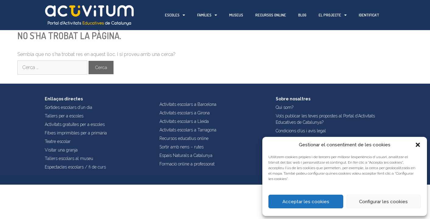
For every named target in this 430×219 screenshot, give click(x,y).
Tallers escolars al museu (69, 158)
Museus (236, 14)
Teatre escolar (58, 141)
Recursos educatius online (183, 138)
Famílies (207, 15)
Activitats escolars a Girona (184, 112)
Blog (302, 14)
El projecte (333, 15)
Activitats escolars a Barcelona (187, 104)
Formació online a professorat (187, 164)
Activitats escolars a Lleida (184, 121)
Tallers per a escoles (64, 115)
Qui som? (284, 107)
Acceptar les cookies (305, 201)
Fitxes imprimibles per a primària (76, 132)
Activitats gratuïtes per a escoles (75, 124)
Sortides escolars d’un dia (68, 107)
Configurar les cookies (383, 201)
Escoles (175, 15)
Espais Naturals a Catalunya (185, 155)
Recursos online (270, 14)
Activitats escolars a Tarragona (187, 129)
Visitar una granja (61, 150)
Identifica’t (369, 14)
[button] (418, 145)
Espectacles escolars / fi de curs (75, 167)
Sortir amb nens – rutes (181, 146)
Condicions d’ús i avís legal (301, 130)
